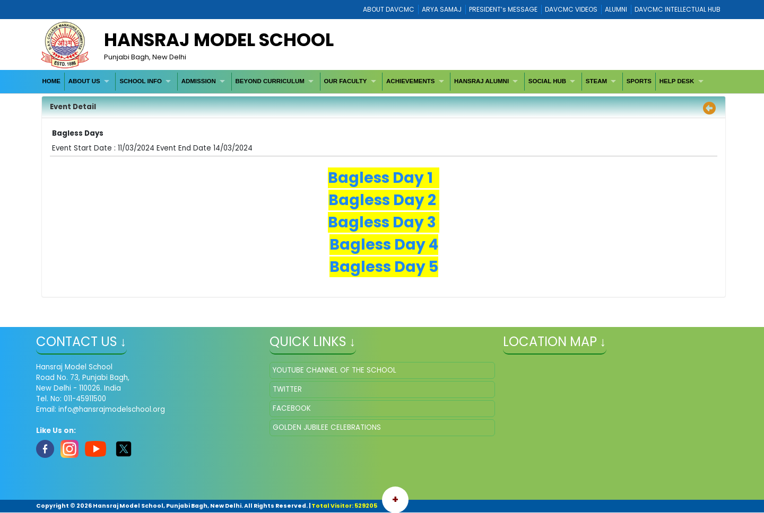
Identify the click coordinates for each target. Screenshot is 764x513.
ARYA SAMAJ (442, 9)
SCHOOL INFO (140, 81)
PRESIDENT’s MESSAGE (503, 9)
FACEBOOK (292, 408)
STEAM (596, 81)
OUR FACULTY (345, 81)
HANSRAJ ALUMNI (481, 81)
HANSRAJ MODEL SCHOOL (219, 39)
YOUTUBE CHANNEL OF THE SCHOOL (334, 370)
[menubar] (374, 81)
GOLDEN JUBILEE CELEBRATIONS (327, 427)
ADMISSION (198, 81)
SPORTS (639, 81)
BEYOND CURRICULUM (269, 81)
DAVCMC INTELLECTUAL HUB (677, 9)
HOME (51, 81)
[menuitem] (52, 81)
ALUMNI (616, 9)
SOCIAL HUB (547, 81)
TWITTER (287, 389)
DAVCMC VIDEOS (571, 9)
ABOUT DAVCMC (388, 9)
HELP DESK (676, 81)
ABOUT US (84, 81)
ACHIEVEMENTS (410, 81)
